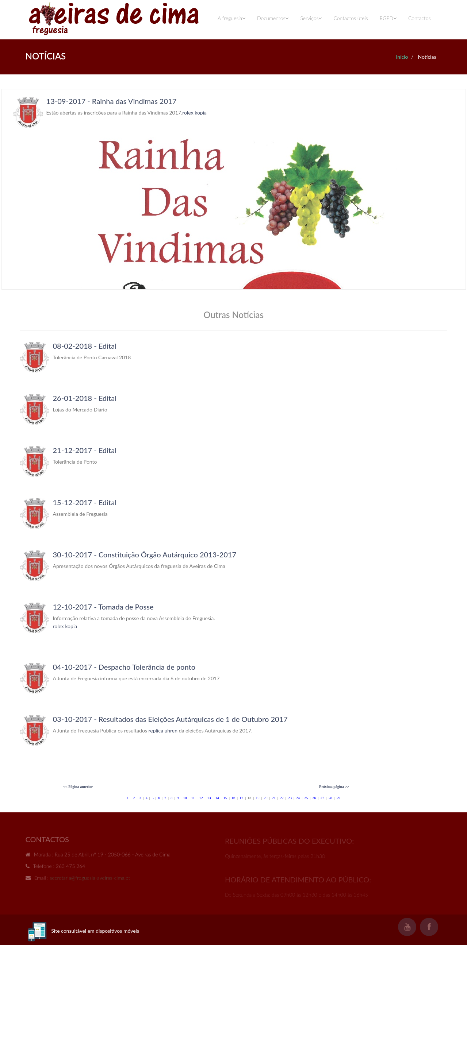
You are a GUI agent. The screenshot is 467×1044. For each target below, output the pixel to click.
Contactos (419, 18)
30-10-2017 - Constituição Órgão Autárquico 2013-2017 (145, 554)
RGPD (388, 18)
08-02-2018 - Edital (84, 345)
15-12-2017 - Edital (84, 502)
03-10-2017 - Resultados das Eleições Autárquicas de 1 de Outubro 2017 (170, 719)
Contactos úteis (350, 18)
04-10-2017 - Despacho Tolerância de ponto (124, 666)
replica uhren (163, 730)
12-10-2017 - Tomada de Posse (103, 606)
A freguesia (231, 18)
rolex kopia (65, 626)
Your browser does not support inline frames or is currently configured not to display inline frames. (233, 189)
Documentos (272, 18)
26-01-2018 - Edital (84, 398)
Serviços (311, 18)
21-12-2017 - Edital (84, 450)
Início (402, 57)
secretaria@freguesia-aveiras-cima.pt (90, 880)
